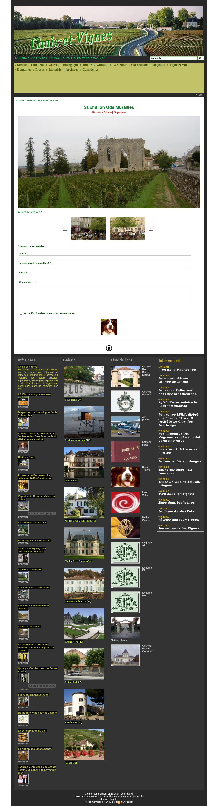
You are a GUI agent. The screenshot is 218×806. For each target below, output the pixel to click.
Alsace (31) (71, 762)
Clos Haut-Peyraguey (177, 370)
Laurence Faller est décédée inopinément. (177, 392)
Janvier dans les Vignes (178, 528)
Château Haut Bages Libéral (146, 370)
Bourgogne (69, 65)
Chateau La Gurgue (29, 569)
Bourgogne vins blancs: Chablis (37, 712)
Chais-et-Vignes (27, 366)
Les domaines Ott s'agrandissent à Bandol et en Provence (179, 437)
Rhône (86, 65)
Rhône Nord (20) (74, 641)
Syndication (127, 802)
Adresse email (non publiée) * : (35, 262)
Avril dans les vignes (176, 494)
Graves (52, 65)
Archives (71, 69)
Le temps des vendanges (179, 461)
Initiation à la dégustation (33, 694)
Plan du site (109, 802)
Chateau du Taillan (29, 626)
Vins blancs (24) (73, 722)
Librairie (53, 69)
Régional (157, 65)
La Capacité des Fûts (176, 511)
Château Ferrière (146, 393)
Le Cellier (118, 65)
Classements (138, 65)
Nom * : (23, 253)
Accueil (20, 100)
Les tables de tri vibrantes (33, 587)
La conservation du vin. (32, 730)
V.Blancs (101, 65)
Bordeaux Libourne (48, 100)
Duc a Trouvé (146, 468)
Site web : (24, 272)
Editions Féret (146, 443)
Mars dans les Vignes (176, 502)
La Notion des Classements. (35, 748)
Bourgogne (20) (73, 399)
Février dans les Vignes (178, 520)
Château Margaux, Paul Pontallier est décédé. (32, 550)
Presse (38, 69)
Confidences (90, 69)
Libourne (36, 65)
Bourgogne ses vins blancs (34, 540)
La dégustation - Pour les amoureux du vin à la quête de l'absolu (36, 647)
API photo (145, 418)
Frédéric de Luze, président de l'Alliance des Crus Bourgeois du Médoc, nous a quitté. (37, 436)
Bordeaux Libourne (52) (78, 601)
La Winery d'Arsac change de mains (173, 380)
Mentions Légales (109, 799)
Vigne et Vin (177, 65)
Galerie (31, 100)
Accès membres (93, 802)
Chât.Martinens (119, 640)
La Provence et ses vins (32, 522)
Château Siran (26, 457)
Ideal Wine (145, 493)
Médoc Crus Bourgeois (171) (80, 520)
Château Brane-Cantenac (147, 648)
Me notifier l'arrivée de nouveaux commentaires (49, 313)
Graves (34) (71, 480)
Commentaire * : (28, 282)
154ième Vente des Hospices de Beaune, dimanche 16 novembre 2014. (37, 769)
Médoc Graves (146, 519)
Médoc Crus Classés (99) (78, 561)
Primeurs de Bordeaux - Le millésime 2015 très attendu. (34, 477)
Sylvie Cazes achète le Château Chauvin (177, 404)
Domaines (23, 69)
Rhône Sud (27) (73, 682)
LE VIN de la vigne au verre (34, 394)
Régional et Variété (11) (77, 440)
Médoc (21, 65)
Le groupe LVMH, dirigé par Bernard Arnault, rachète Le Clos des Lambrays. (178, 420)
